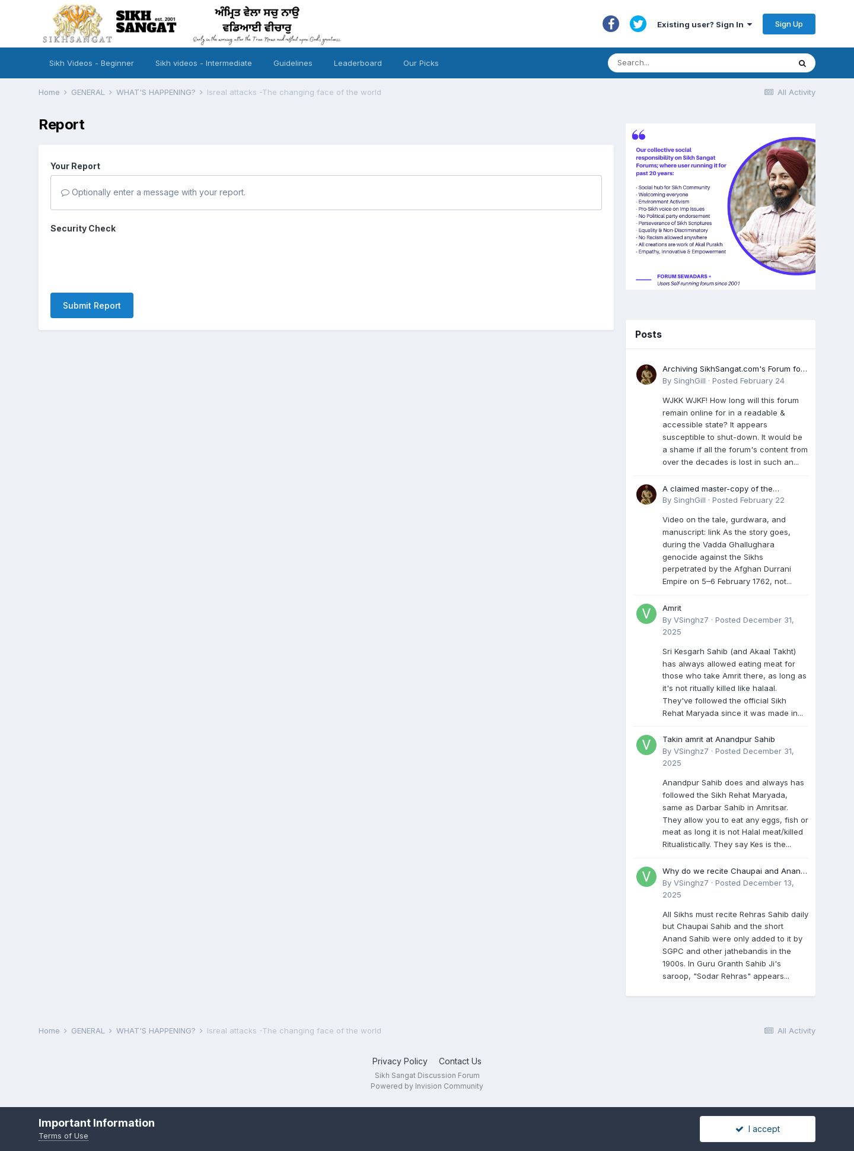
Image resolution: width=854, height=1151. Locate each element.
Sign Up (789, 23)
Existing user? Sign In (704, 24)
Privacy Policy (400, 1061)
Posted (748, 380)
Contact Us (460, 1061)
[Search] (687, 62)
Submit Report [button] (92, 305)
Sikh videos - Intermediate (203, 63)
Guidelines (293, 63)
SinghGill (690, 380)
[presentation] (140, 260)
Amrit (671, 608)
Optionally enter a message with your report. (153, 192)
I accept (757, 1129)
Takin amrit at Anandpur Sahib (718, 739)
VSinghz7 (691, 619)
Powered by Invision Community (427, 1086)
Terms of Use (63, 1135)
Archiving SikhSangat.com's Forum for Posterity (733, 369)
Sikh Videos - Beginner (91, 63)
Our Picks (421, 63)
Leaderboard (358, 63)
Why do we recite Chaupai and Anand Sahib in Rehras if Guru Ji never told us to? (735, 871)
